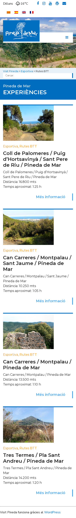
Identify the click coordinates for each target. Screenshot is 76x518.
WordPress (52, 512)
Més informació (50, 197)
